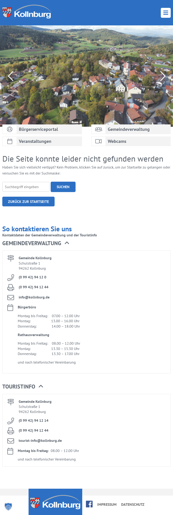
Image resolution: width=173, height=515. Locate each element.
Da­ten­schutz (132, 504)
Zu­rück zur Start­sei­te (28, 201)
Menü (166, 13)
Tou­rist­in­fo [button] (22, 387)
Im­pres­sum (107, 504)
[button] (8, 506)
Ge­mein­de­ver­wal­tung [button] (35, 243)
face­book (89, 504)
